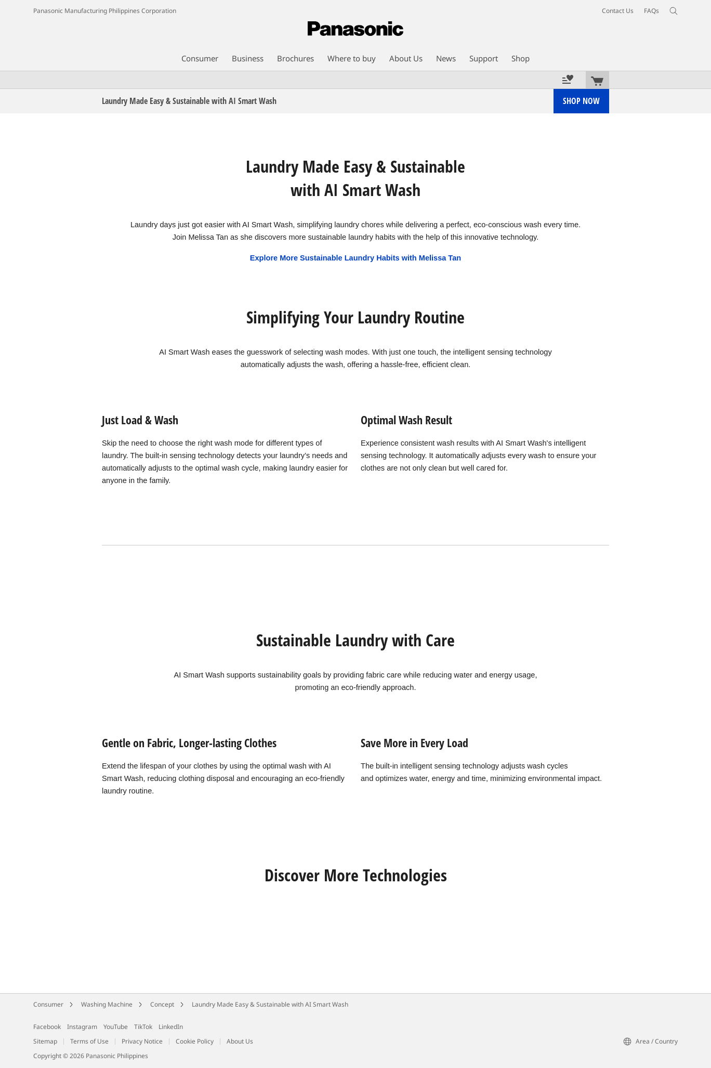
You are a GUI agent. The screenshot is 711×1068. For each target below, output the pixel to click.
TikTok (143, 1026)
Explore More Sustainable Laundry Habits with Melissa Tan (355, 258)
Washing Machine (107, 1004)
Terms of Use (89, 1041)
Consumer (48, 1004)
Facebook (47, 1026)
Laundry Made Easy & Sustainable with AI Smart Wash (270, 1004)
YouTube (115, 1026)
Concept (162, 1004)
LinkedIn (171, 1026)
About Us (240, 1041)
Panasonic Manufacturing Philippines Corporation (104, 10)
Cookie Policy (195, 1041)
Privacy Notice (142, 1041)
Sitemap (45, 1041)
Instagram (82, 1026)
